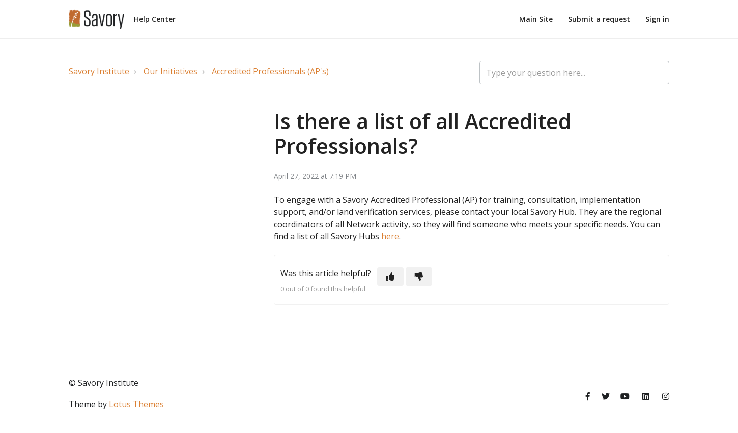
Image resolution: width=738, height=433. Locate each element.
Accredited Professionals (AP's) (270, 71)
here (390, 236)
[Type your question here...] (574, 72)
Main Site (536, 19)
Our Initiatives (170, 71)
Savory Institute (99, 71)
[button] (390, 276)
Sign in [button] (657, 19)
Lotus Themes (136, 404)
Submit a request (599, 19)
